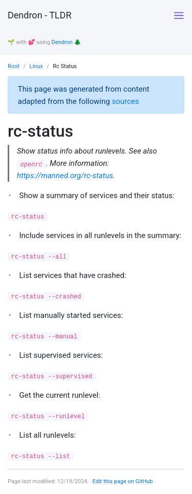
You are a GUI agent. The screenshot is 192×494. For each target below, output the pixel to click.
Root (13, 66)
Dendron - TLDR (39, 15)
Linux (35, 66)
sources (125, 101)
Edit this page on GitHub (123, 481)
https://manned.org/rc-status (65, 175)
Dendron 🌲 (66, 42)
